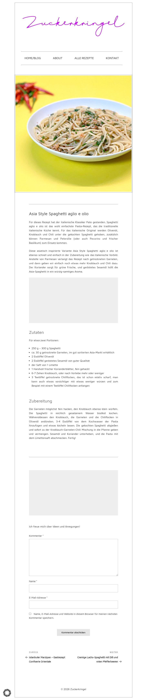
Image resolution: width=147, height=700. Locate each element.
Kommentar (36, 535)
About (57, 58)
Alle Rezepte (84, 58)
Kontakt (112, 58)
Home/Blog (33, 58)
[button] (7, 693)
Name (33, 581)
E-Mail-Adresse (38, 597)
